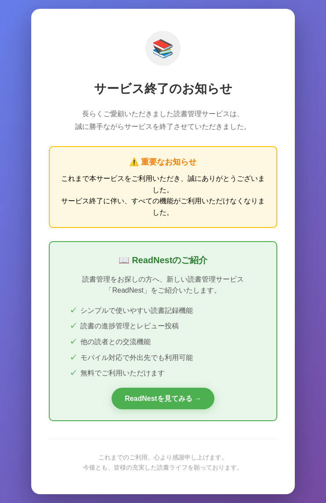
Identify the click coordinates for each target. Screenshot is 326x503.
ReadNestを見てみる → (163, 398)
